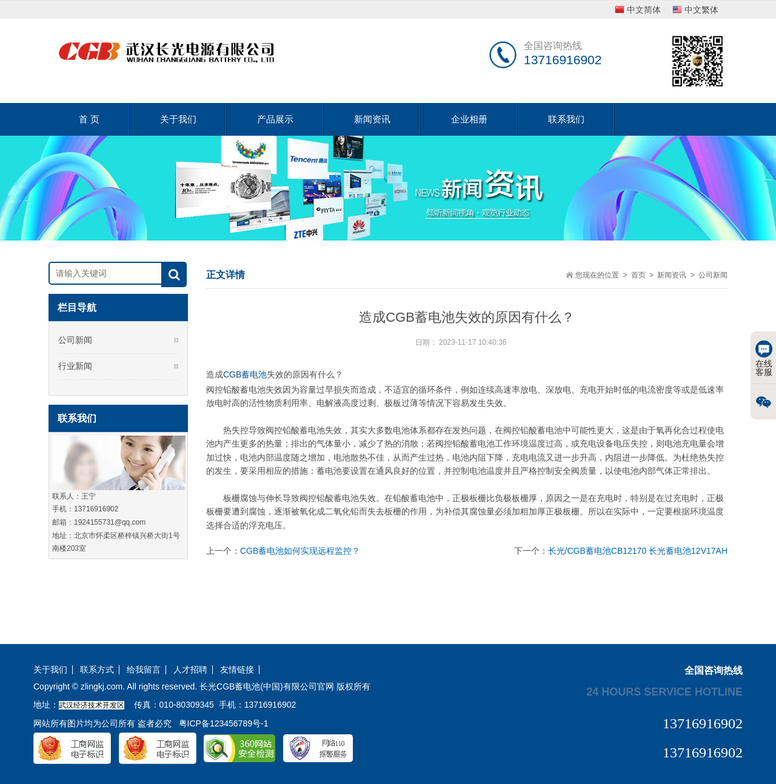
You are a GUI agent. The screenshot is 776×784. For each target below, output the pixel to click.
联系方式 (97, 669)
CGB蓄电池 (245, 374)
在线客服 (763, 359)
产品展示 (275, 119)
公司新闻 (75, 340)
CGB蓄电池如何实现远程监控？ (300, 551)
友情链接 (237, 669)
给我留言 (144, 669)
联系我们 (566, 119)
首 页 (89, 119)
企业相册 (469, 119)
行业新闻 (75, 366)
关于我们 (178, 119)
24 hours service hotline (664, 691)
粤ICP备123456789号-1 (224, 723)
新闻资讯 (372, 119)
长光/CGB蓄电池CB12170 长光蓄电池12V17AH (638, 551)
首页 (638, 275)
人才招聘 (190, 669)
